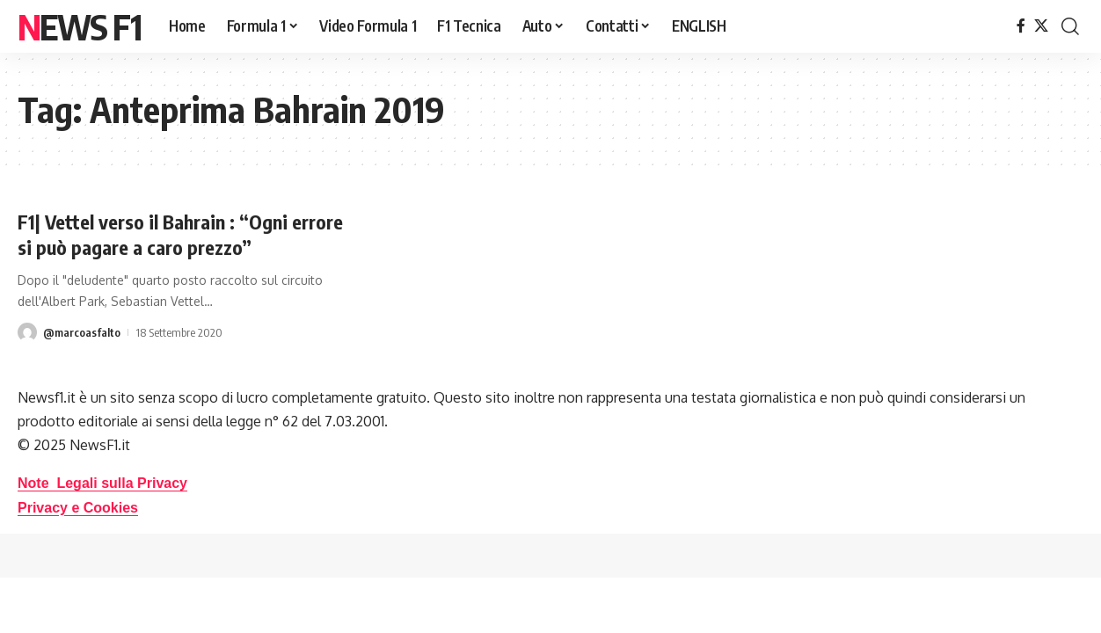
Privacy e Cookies (78, 507)
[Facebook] (1021, 26)
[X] (1041, 26)
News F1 (79, 26)
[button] (1070, 26)
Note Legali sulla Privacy (102, 483)
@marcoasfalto (81, 332)
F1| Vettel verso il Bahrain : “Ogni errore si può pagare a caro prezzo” (180, 234)
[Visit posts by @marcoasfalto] (27, 332)
